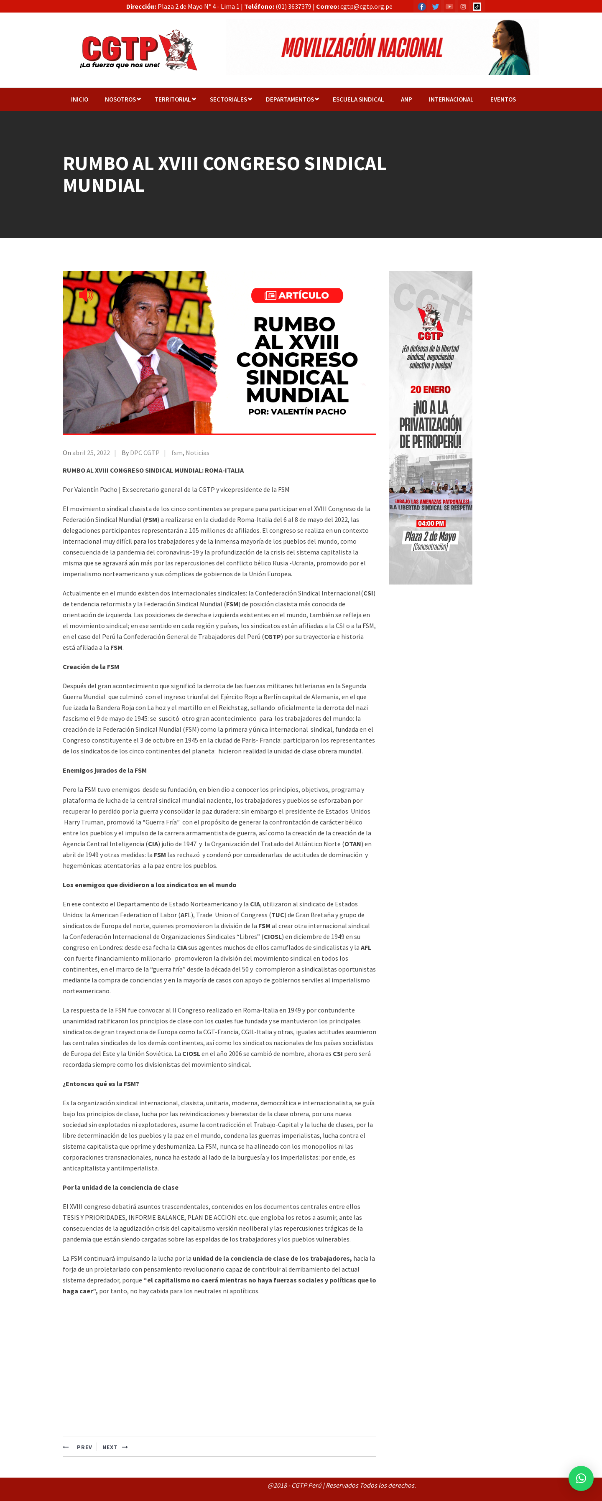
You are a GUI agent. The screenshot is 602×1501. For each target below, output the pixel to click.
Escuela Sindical (358, 99)
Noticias (197, 452)
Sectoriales (228, 99)
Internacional (451, 99)
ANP (406, 99)
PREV (77, 1447)
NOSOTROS (120, 99)
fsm (177, 452)
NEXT (115, 1447)
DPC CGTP (145, 452)
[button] (581, 1478)
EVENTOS (503, 99)
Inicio (79, 99)
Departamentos (290, 99)
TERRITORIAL (173, 99)
